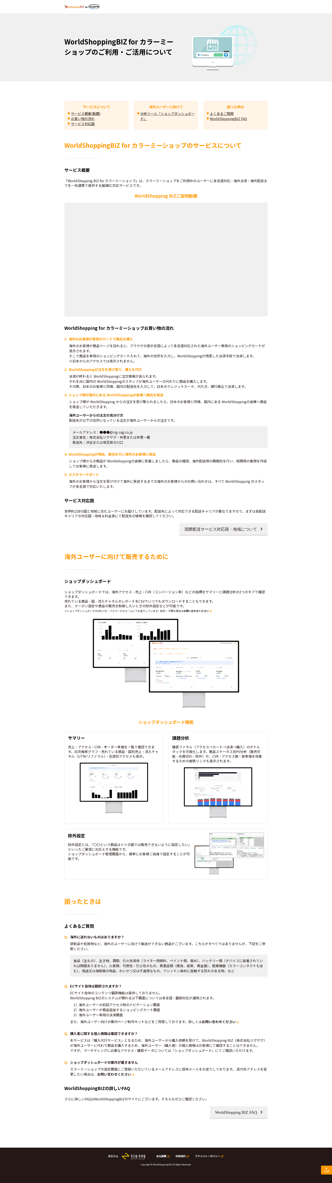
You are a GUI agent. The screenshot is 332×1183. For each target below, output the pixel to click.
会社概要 (161, 1156)
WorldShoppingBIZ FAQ (228, 118)
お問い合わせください (196, 611)
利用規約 (181, 1156)
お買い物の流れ (83, 118)
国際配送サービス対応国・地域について (221, 529)
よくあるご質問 (222, 113)
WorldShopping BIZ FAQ (236, 1112)
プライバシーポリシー (207, 1156)
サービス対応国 (83, 123)
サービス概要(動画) (86, 113)
